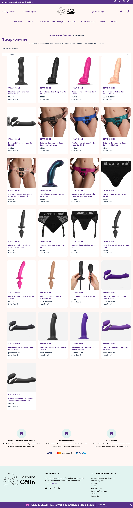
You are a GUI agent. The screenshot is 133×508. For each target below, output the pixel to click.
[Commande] (66, 54)
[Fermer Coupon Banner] (130, 505)
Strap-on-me (14, 88)
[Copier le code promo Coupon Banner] (101, 505)
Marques (67, 35)
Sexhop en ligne (55, 35)
